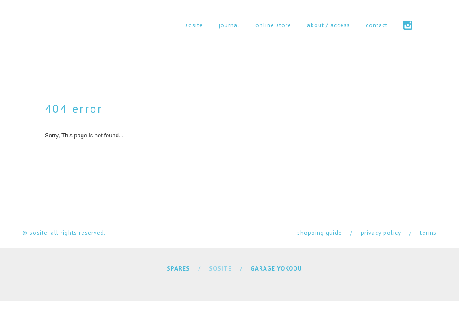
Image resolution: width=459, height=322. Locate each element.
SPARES (178, 268)
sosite (194, 25)
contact (377, 25)
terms (428, 233)
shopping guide (319, 233)
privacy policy (381, 233)
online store (273, 25)
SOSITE (220, 268)
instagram (407, 25)
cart (432, 25)
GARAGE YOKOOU (276, 268)
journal (229, 25)
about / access (328, 25)
